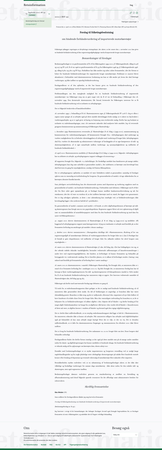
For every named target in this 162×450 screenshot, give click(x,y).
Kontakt (43, 445)
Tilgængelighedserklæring (78, 445)
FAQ (51, 445)
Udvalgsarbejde (31, 24)
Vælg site (116, 435)
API (65, 445)
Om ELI (58, 445)
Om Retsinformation (31, 445)
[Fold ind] (49, 14)
